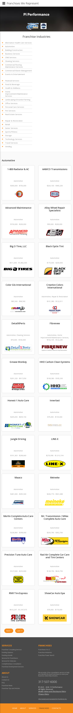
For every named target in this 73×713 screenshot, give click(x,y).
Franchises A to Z (44, 650)
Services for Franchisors (10, 658)
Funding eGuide (7, 655)
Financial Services (12, 81)
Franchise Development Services (13, 667)
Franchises (44, 708)
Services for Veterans (9, 661)
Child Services (10, 57)
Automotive (10, 46)
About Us (5, 677)
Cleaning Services (12, 61)
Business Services (12, 54)
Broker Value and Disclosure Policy (52, 691)
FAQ (3, 683)
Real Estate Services (13, 114)
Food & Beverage (12, 84)
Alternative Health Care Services (18, 43)
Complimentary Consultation (11, 664)
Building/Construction (14, 50)
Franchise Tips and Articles (11, 688)
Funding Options (7, 652)
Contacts (56, 708)
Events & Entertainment (15, 74)
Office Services (11, 103)
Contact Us (5, 680)
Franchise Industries (45, 652)
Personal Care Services (14, 107)
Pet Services (10, 110)
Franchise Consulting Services (12, 650)
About (23, 708)
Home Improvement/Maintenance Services (16, 93)
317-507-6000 (47, 681)
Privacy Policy (43, 694)
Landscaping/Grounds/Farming (17, 99)
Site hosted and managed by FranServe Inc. (52, 699)
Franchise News (7, 686)
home (14, 708)
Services (32, 708)
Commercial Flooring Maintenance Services (14, 66)
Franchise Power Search (46, 655)
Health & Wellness (12, 88)
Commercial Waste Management (18, 70)
